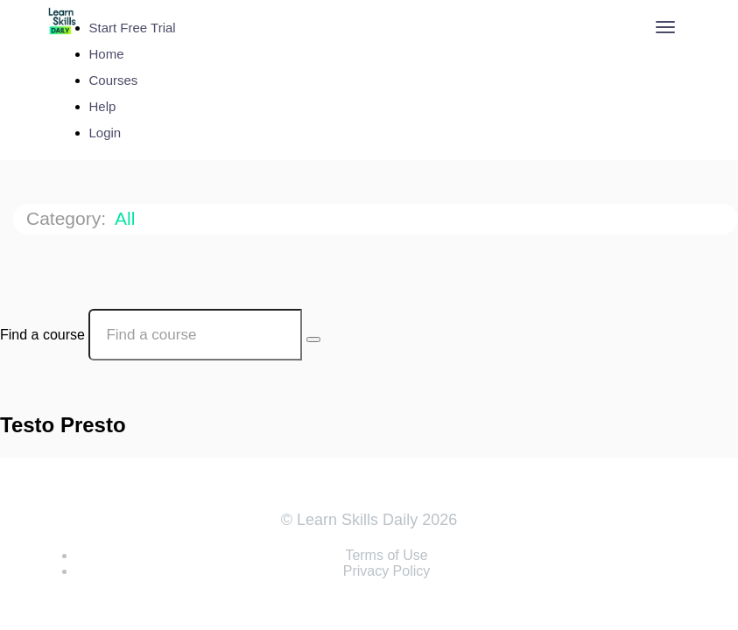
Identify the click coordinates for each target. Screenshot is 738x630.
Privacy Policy (387, 571)
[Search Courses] (313, 339)
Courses (113, 80)
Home (106, 53)
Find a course (42, 334)
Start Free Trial (132, 27)
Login (105, 132)
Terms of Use (386, 555)
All (127, 218)
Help (102, 106)
